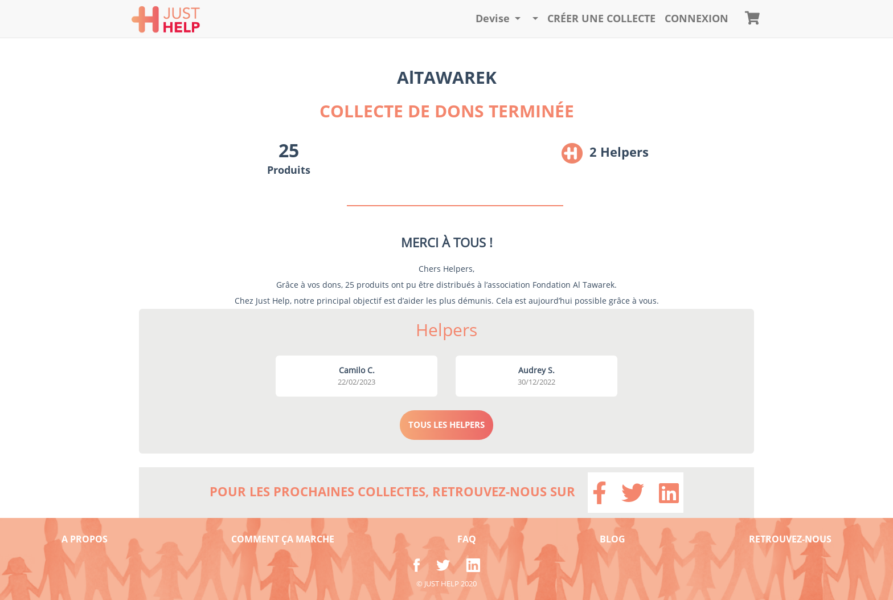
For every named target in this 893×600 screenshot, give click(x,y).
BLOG (612, 539)
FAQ (466, 539)
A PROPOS (85, 539)
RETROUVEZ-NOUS (790, 539)
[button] (498, 19)
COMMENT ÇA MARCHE (282, 539)
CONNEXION (696, 18)
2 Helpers (619, 151)
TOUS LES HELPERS (446, 424)
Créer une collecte (601, 18)
